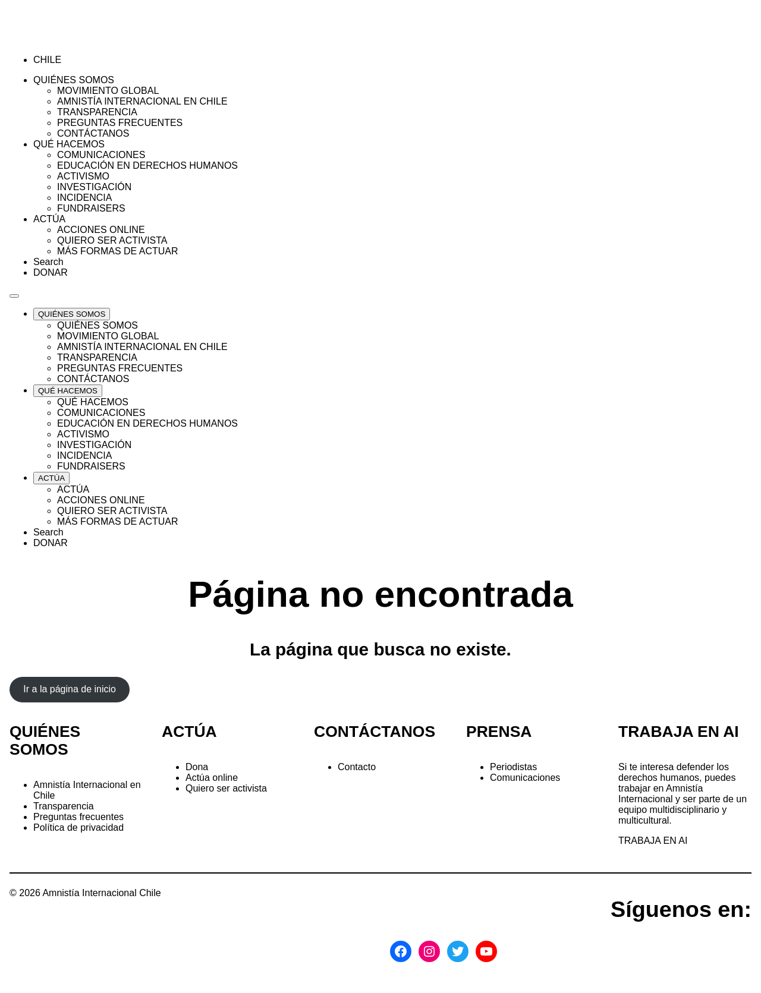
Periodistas (513, 767)
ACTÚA (189, 731)
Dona (196, 767)
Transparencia (63, 806)
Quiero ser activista (226, 788)
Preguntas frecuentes (78, 817)
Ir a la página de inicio (69, 689)
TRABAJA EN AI (652, 841)
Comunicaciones (525, 778)
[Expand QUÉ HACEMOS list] (67, 390)
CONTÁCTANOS (374, 731)
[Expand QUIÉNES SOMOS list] (71, 314)
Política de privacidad (78, 827)
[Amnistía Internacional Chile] (78, 39)
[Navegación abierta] (14, 296)
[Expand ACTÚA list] (51, 478)
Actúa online (211, 778)
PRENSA (499, 731)
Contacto (357, 767)
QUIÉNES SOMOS (45, 740)
